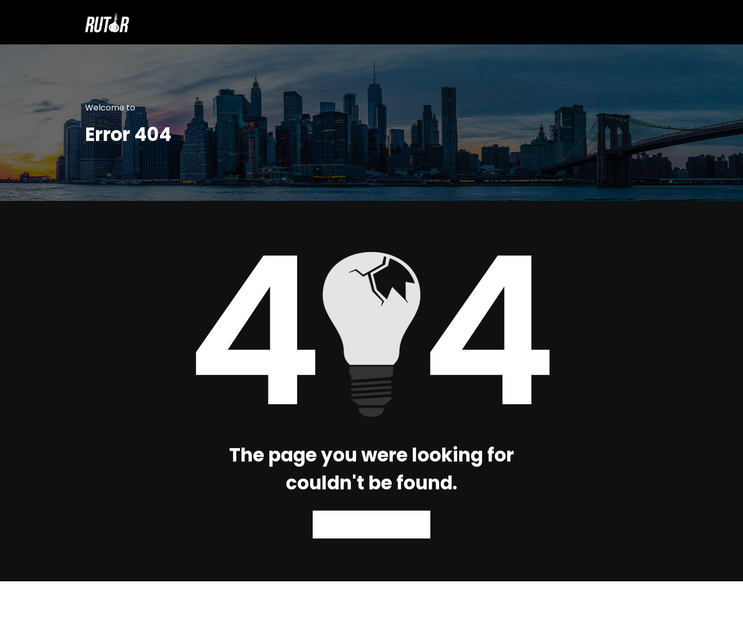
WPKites (422, 600)
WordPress (343, 600)
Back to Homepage (371, 524)
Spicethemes (479, 600)
